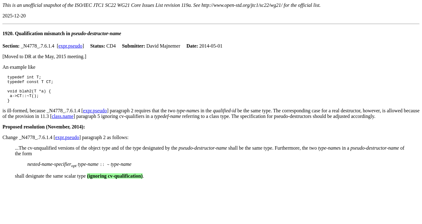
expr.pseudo (70, 46)
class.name (63, 121)
